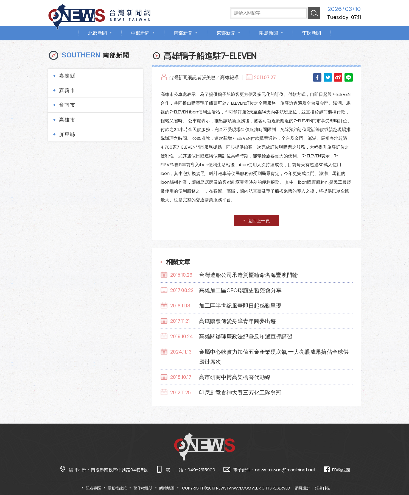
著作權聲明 (143, 488)
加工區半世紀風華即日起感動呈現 (240, 306)
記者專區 (93, 488)
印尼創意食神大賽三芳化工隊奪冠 (240, 392)
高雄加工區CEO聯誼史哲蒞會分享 (240, 290)
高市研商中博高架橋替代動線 (234, 377)
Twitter (328, 77)
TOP (394, 474)
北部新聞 (97, 33)
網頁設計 (302, 488)
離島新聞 (268, 33)
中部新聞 (140, 33)
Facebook (317, 77)
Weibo (338, 77)
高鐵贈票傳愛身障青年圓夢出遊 (237, 321)
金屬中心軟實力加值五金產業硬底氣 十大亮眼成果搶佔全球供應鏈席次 (274, 357)
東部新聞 (226, 33)
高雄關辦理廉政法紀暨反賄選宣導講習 (245, 336)
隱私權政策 (117, 488)
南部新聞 (183, 33)
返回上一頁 (259, 221)
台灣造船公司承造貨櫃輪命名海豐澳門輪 (248, 275)
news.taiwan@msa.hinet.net (285, 470)
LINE (348, 77)
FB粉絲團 (337, 469)
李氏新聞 (311, 33)
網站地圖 (167, 488)
